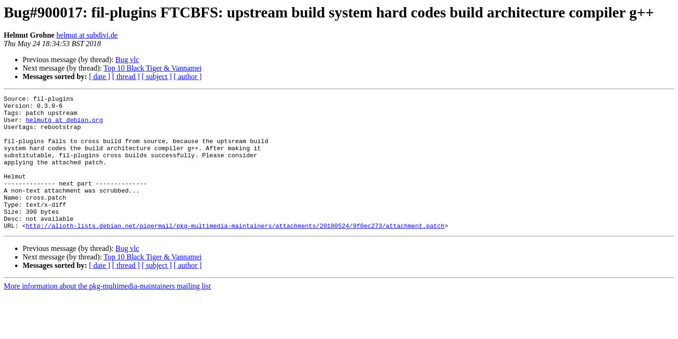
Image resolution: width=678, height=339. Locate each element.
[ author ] (188, 77)
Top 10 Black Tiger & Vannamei (153, 68)
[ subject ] (157, 77)
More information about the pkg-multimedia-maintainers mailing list (107, 313)
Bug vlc (127, 60)
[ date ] (99, 77)
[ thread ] (126, 77)
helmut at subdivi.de (87, 35)
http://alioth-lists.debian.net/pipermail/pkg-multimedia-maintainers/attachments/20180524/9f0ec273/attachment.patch (235, 252)
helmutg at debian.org (64, 125)
